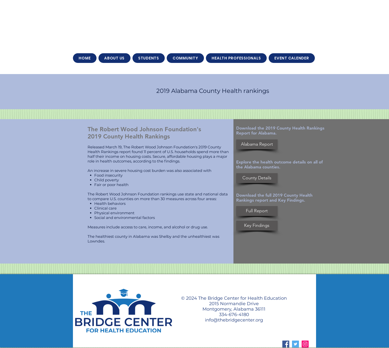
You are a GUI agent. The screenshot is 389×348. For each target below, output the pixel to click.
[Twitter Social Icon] (295, 344)
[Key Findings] (257, 226)
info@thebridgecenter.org (234, 320)
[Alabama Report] (257, 144)
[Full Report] (257, 211)
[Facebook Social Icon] (285, 344)
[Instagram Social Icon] (305, 344)
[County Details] (257, 178)
